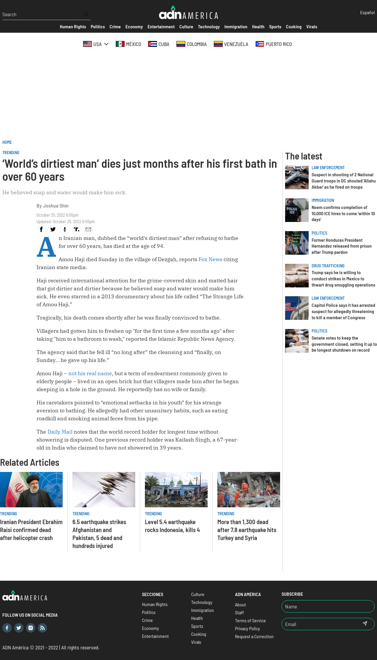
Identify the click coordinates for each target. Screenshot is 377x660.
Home (7, 142)
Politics (319, 233)
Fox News (210, 259)
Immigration (323, 200)
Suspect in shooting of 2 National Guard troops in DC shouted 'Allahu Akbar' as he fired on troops (344, 181)
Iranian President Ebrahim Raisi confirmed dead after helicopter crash (31, 529)
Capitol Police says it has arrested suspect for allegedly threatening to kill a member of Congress (343, 311)
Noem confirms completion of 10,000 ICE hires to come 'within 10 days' (343, 213)
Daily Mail (59, 431)
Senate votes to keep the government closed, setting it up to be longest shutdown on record (344, 344)
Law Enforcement (328, 167)
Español (367, 12)
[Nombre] (328, 606)
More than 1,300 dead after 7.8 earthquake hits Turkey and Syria (246, 529)
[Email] (318, 624)
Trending (10, 152)
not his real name (90, 373)
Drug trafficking (328, 265)
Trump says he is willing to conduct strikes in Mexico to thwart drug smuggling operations (343, 278)
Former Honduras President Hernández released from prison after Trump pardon (342, 246)
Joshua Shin (56, 205)
